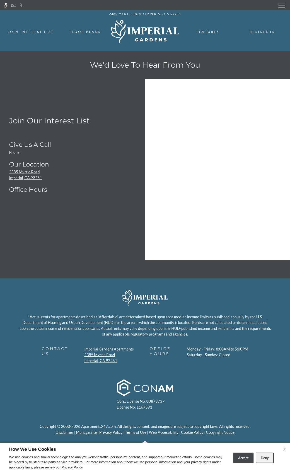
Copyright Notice (220, 432)
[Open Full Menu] (282, 5)
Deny (265, 458)
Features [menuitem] (207, 32)
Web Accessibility (164, 432)
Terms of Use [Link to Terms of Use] (135, 432)
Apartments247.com (98, 426)
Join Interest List (31, 32)
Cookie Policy (192, 432)
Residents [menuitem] (262, 32)
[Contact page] (14, 5)
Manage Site (86, 432)
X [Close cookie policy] (284, 449)
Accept (243, 458)
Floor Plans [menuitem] (85, 32)
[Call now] (22, 5)
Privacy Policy (111, 432)
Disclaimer (64, 432)
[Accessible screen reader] (6, 5)
